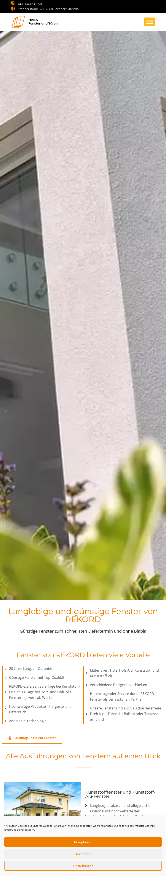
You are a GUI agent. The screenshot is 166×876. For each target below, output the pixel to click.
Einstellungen (83, 866)
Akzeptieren (83, 842)
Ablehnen (83, 854)
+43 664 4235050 (26, 4)
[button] (32, 738)
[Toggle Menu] (149, 22)
